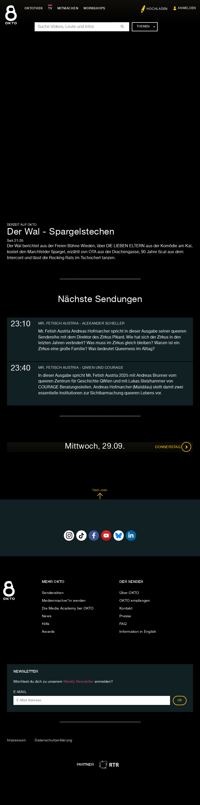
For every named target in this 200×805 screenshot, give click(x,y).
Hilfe (45, 624)
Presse (125, 616)
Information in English (137, 632)
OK (180, 700)
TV (50, 8)
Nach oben (100, 494)
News (46, 616)
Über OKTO (129, 593)
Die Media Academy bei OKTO (68, 608)
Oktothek (34, 8)
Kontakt (125, 608)
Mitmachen (68, 8)
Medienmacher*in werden (64, 601)
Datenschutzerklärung (53, 740)
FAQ (123, 624)
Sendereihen (53, 593)
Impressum (16, 740)
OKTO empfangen (134, 601)
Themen (146, 26)
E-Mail (20, 692)
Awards (48, 632)
